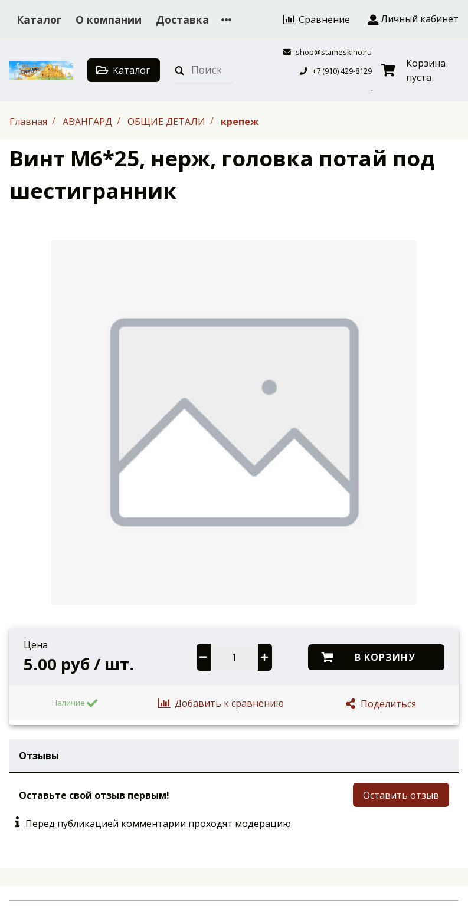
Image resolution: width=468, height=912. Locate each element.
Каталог (39, 19)
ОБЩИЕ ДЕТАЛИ (167, 120)
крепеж (239, 120)
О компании (109, 19)
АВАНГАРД (88, 120)
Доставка (182, 19)
